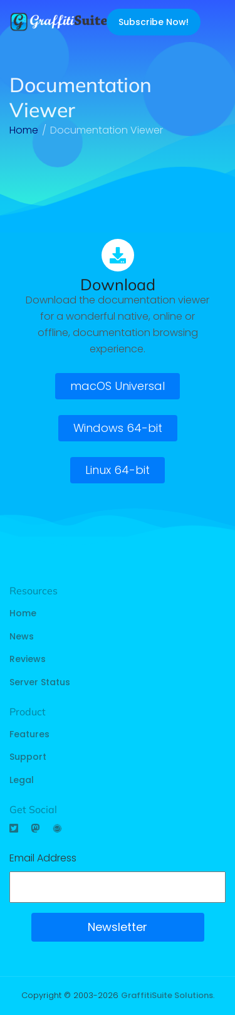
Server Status (39, 682)
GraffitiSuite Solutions (167, 995)
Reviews (27, 659)
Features (29, 734)
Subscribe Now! (153, 22)
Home (22, 613)
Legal (21, 780)
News (21, 636)
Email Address (42, 858)
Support (27, 756)
